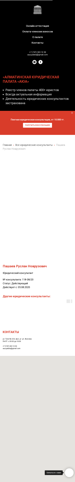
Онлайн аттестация (37, 25)
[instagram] (34, 62)
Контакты (37, 42)
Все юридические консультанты (34, 144)
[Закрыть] (72, 112)
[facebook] (40, 62)
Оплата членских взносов (37, 31)
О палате (37, 37)
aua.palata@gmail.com (37, 54)
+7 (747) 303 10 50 (37, 52)
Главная (7, 144)
